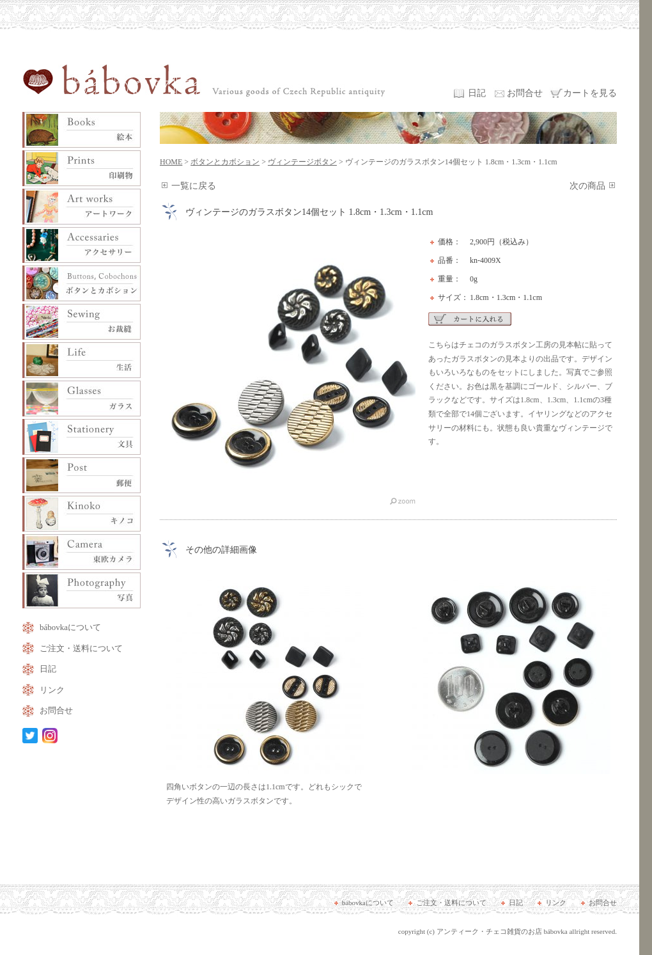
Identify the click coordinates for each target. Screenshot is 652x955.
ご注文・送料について (81, 648)
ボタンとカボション (225, 161)
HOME (171, 161)
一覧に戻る (193, 186)
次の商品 (587, 186)
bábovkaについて (70, 627)
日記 (477, 93)
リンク (52, 690)
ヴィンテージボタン (302, 161)
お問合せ (525, 93)
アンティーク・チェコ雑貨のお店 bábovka (502, 931)
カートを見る (590, 93)
